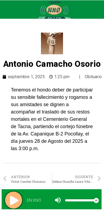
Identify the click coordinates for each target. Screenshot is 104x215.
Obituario (93, 76)
